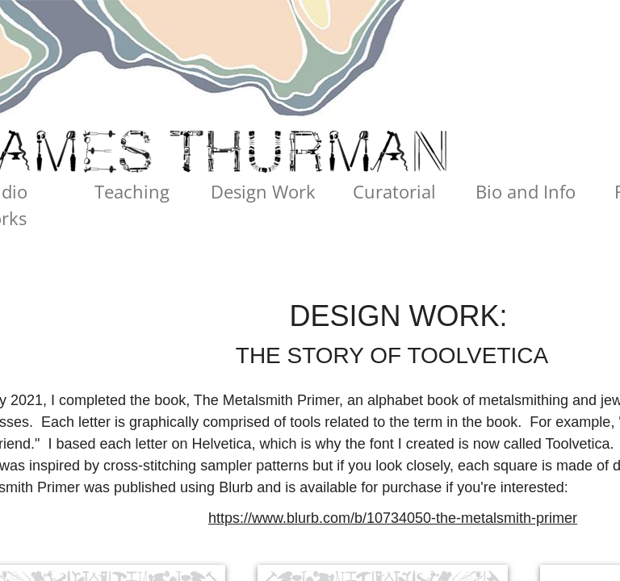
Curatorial (394, 191)
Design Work (263, 191)
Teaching (132, 191)
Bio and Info (525, 191)
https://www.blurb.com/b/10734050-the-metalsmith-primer (392, 518)
